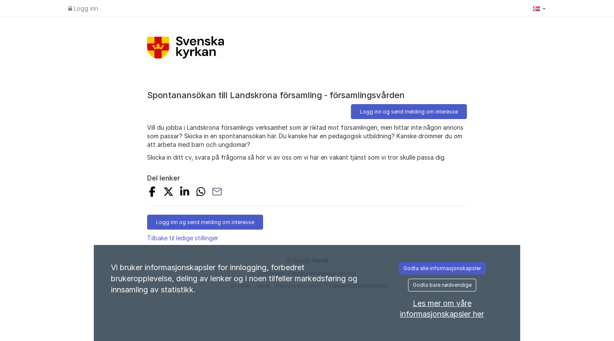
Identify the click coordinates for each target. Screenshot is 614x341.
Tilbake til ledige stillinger (182, 238)
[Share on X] (168, 192)
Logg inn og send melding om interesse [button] (409, 111)
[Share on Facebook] (152, 192)
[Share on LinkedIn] (185, 192)
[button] (539, 8)
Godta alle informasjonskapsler (442, 268)
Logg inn (83, 8)
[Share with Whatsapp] (201, 192)
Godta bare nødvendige (442, 285)
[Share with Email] (217, 192)
